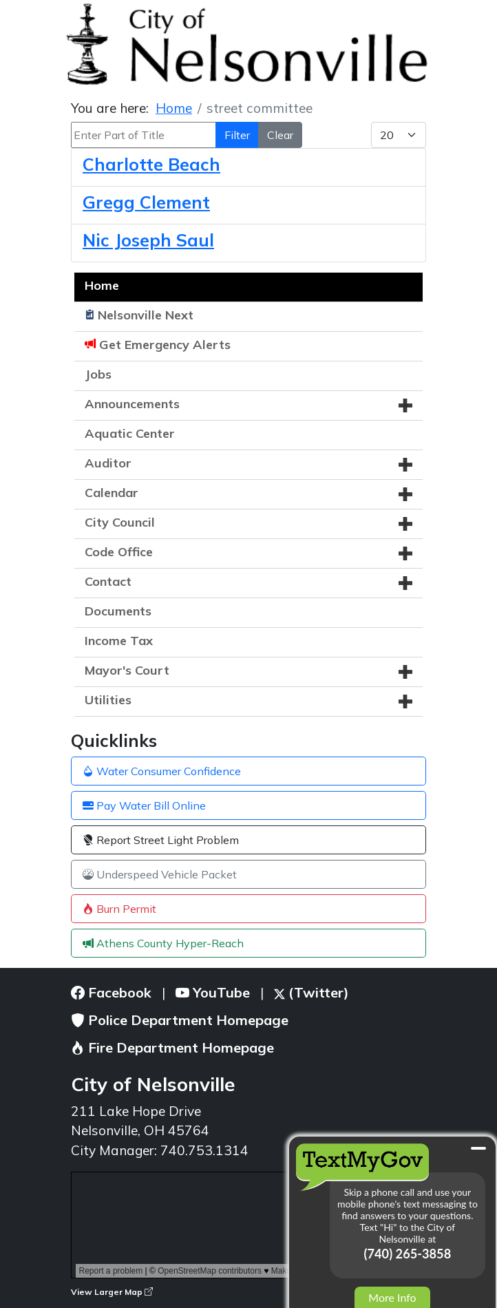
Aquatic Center (130, 433)
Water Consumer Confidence (162, 771)
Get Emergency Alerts (165, 344)
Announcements (132, 404)
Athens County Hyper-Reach (163, 943)
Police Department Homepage (179, 1020)
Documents (118, 611)
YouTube (213, 992)
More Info (392, 1297)
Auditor (108, 463)
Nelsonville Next (145, 315)
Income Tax (119, 640)
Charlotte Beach (151, 164)
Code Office (119, 552)
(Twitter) (311, 992)
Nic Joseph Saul (148, 240)
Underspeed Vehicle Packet (160, 874)
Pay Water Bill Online (144, 805)
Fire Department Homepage (172, 1047)
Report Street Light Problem (161, 840)
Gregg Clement (146, 202)
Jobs (98, 374)
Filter (237, 135)
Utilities (108, 700)
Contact (108, 581)
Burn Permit (119, 909)
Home (102, 285)
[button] (405, 405)
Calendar (111, 492)
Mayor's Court (127, 670)
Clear (280, 135)
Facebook (111, 992)
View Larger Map (112, 1292)
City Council (120, 522)
